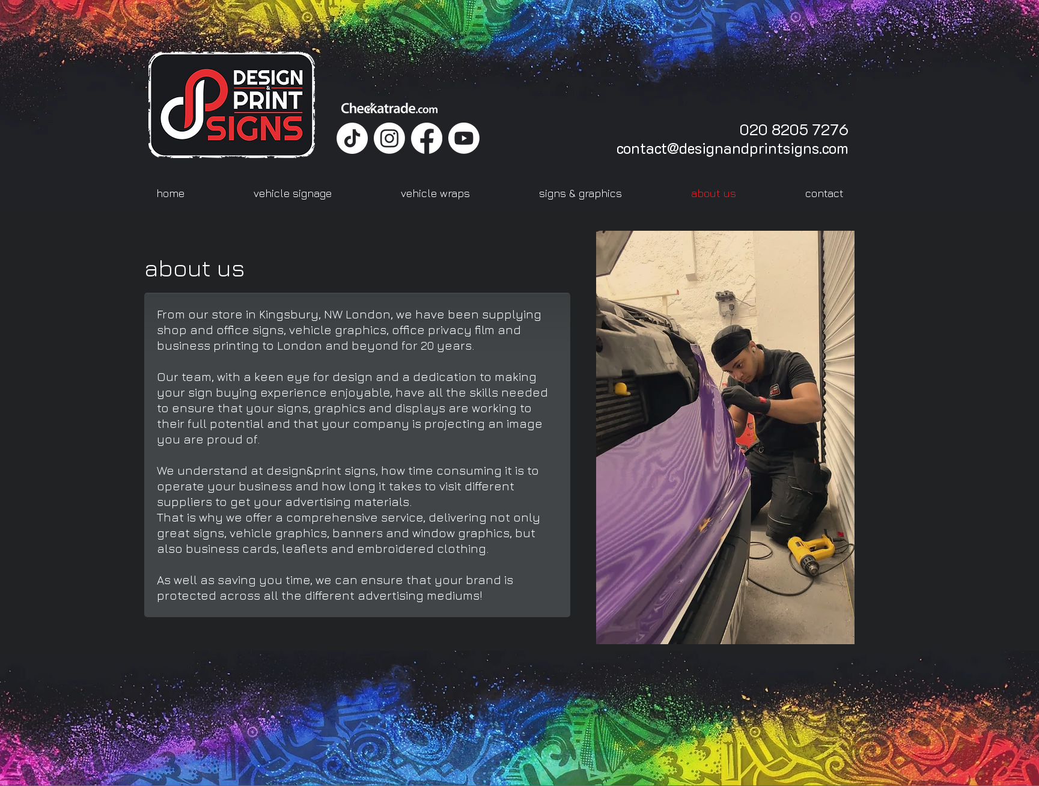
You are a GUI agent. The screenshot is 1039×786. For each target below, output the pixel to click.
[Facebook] (426, 138)
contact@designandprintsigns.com (733, 147)
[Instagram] (389, 138)
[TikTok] (352, 138)
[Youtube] (464, 138)
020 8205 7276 (794, 129)
